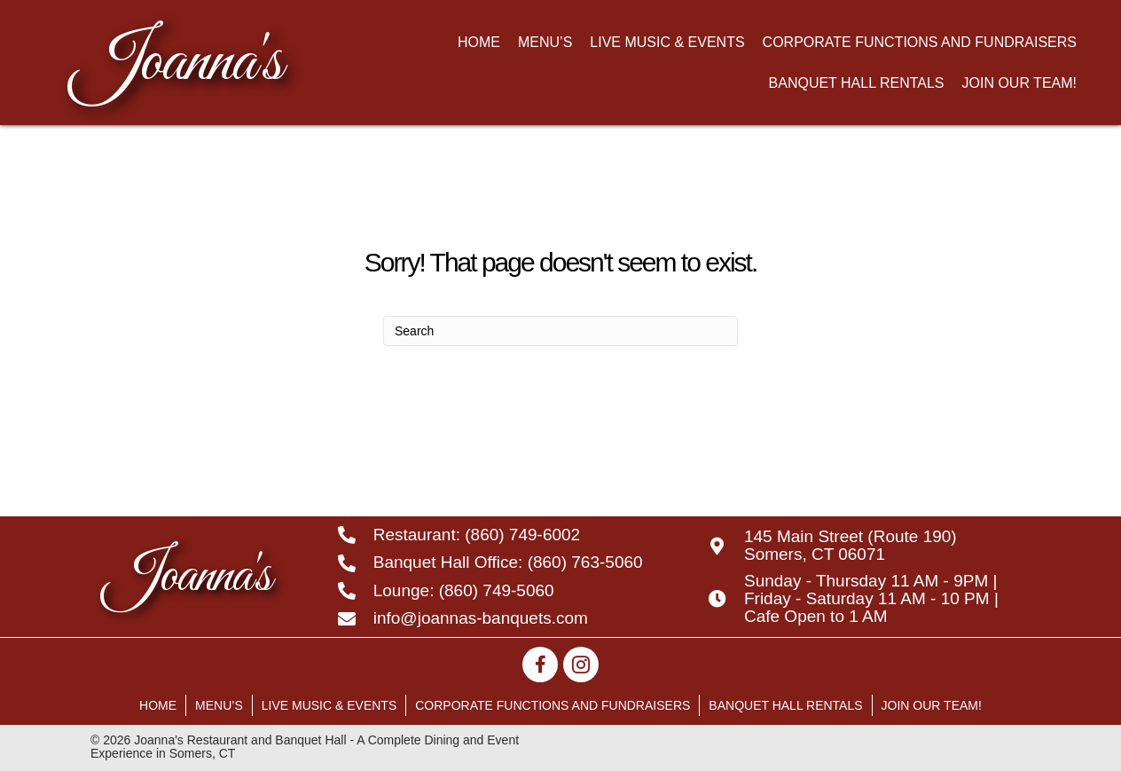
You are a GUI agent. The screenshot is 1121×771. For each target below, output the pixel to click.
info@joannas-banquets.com (480, 618)
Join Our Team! (932, 705)
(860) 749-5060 (496, 590)
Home (157, 705)
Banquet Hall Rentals (785, 705)
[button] (540, 664)
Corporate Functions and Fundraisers (552, 705)
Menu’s (219, 705)
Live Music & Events (329, 705)
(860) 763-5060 (585, 562)
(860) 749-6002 (522, 534)
